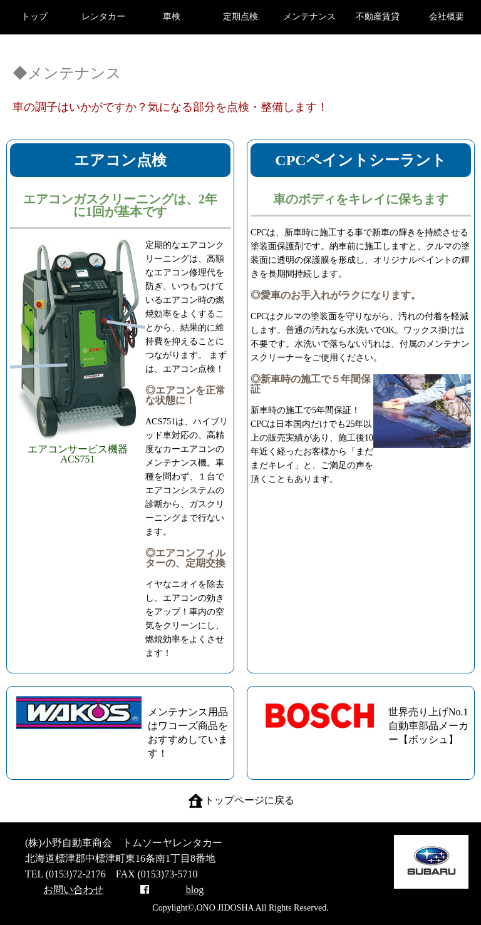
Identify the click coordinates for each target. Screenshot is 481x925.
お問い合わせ (73, 889)
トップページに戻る (240, 800)
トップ (34, 16)
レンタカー (103, 16)
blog (195, 889)
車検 (171, 16)
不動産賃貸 (378, 16)
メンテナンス (309, 16)
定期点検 (240, 16)
